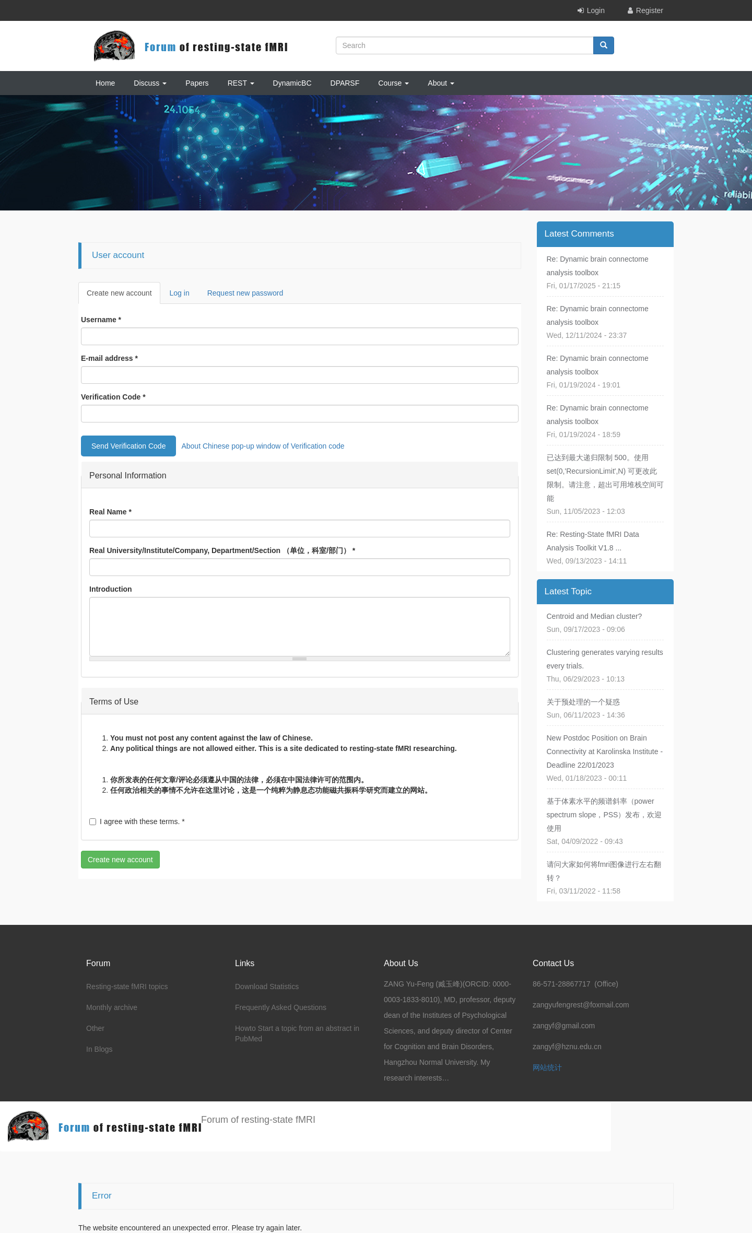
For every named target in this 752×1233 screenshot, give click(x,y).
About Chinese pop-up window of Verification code (262, 446)
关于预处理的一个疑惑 (583, 702)
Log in (180, 293)
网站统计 (547, 1067)
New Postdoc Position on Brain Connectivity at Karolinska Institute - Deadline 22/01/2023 (605, 751)
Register (649, 10)
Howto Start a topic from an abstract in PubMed (297, 1033)
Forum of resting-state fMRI (258, 1119)
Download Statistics (267, 986)
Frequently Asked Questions (280, 1007)
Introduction (110, 589)
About (441, 83)
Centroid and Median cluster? (594, 616)
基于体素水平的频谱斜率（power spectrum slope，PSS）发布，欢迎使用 (604, 814)
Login (596, 10)
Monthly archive (111, 1007)
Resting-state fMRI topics (127, 986)
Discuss (150, 83)
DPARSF (345, 83)
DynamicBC (292, 83)
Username (101, 319)
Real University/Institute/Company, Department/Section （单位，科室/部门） (222, 550)
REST (241, 83)
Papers (196, 83)
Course (393, 83)
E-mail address (109, 358)
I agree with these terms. (137, 821)
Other (95, 1028)
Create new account (123, 296)
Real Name (110, 512)
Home (105, 83)
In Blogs (99, 1049)
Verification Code (113, 397)
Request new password (245, 293)
